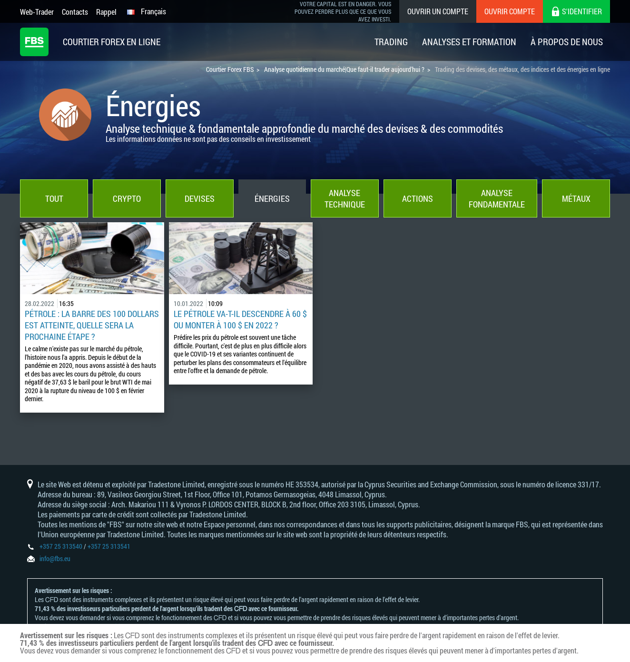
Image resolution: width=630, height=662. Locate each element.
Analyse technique (345, 198)
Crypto (127, 198)
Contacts (75, 12)
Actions (417, 198)
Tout (54, 198)
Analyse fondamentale (497, 198)
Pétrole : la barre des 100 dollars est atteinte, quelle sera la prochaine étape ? (92, 325)
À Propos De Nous (567, 42)
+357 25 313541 (109, 546)
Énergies (272, 198)
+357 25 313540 (60, 546)
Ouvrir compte (509, 11)
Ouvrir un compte (437, 11)
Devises (200, 198)
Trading (391, 42)
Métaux (576, 198)
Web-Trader (37, 12)
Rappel (106, 12)
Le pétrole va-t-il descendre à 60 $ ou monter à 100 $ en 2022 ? (240, 319)
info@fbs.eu (54, 558)
